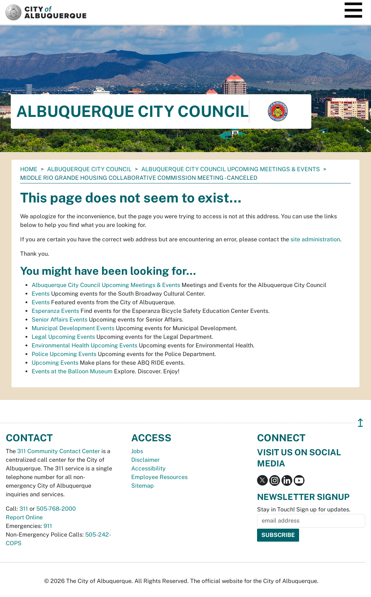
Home (28, 169)
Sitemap (142, 485)
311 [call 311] (23, 508)
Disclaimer (145, 459)
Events (41, 293)
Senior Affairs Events (59, 319)
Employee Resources (159, 477)
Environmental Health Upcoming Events (84, 345)
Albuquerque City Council (89, 169)
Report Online (24, 517)
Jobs (137, 451)
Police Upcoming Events (64, 354)
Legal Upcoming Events (63, 336)
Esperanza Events (55, 310)
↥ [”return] (360, 422)
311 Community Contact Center (58, 451)
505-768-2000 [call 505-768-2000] (56, 508)
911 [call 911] (47, 526)
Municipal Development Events (73, 328)
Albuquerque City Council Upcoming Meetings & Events (230, 169)
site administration (315, 239)
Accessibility (148, 468)
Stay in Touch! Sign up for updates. (304, 509)
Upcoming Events (55, 362)
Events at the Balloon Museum (72, 371)
